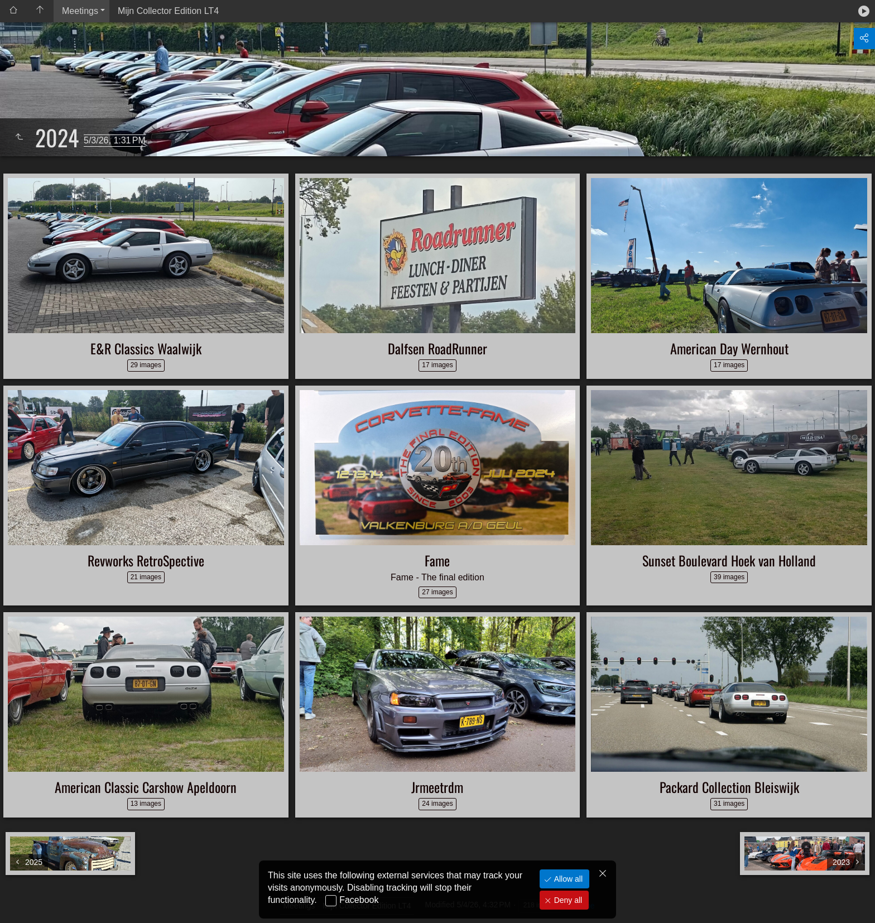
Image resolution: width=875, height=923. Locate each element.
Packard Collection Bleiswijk (729, 787)
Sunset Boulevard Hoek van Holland (729, 560)
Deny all (567, 900)
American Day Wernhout (729, 348)
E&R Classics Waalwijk (145, 348)
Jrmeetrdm (437, 787)
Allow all (567, 878)
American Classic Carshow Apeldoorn (146, 787)
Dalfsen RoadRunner (437, 348)
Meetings (80, 11)
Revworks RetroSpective (146, 560)
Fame (437, 560)
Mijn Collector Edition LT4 (168, 11)
